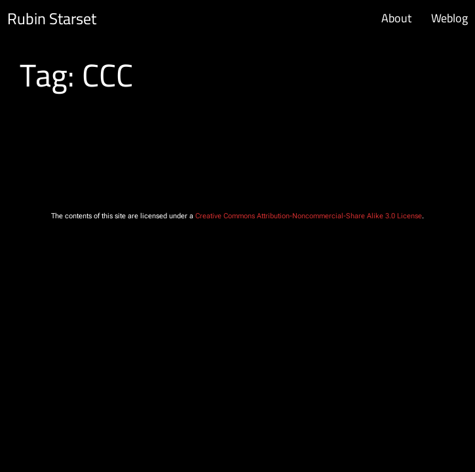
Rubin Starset (51, 18)
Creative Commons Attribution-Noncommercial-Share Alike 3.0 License (308, 216)
